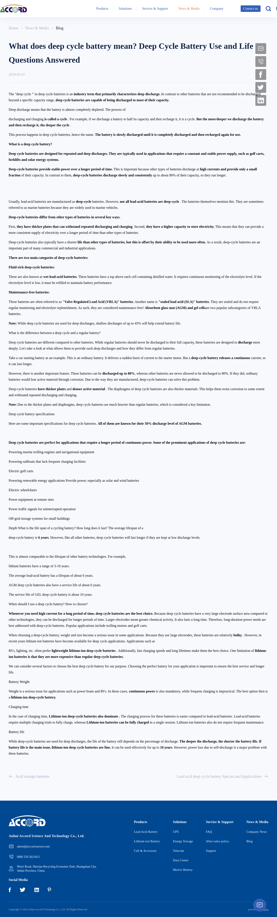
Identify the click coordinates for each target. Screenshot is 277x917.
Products (102, 8)
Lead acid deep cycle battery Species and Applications (222, 776)
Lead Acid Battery (146, 831)
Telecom (178, 850)
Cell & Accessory (145, 850)
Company (216, 8)
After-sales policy (217, 841)
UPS (176, 831)
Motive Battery (183, 869)
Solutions (125, 8)
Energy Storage (183, 841)
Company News (256, 831)
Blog (59, 28)
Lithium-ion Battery (147, 841)
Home (13, 28)
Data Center (180, 860)
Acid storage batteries (29, 776)
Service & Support (155, 8)
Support (211, 850)
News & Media (189, 8)
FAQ (209, 831)
